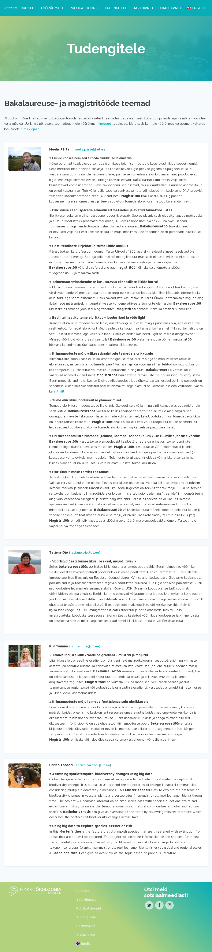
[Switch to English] (196, 8)
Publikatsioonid (84, 8)
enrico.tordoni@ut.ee (92, 765)
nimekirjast (30, 129)
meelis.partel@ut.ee (89, 149)
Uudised (27, 8)
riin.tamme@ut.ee (84, 646)
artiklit (59, 391)
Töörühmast (52, 8)
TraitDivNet (171, 8)
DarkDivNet (143, 8)
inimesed (104, 123)
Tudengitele (116, 8)
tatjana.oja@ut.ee (84, 552)
